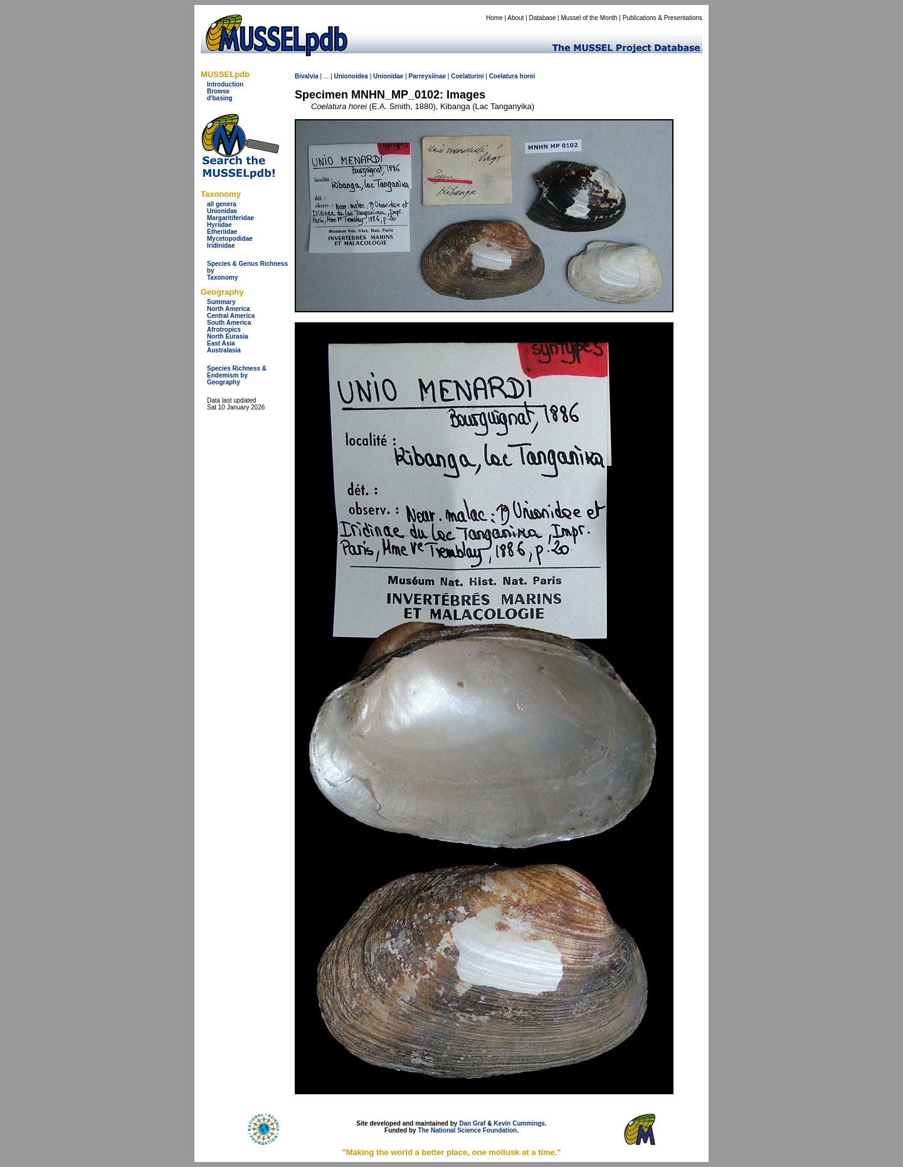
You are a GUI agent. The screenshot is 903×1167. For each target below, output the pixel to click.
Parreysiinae (427, 76)
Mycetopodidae (230, 238)
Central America (231, 315)
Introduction (225, 84)
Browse (218, 91)
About (515, 17)
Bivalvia (307, 76)
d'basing (220, 98)
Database (542, 17)
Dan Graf (472, 1123)
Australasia (224, 350)
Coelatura (503, 76)
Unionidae (222, 211)
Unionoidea (350, 76)
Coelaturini (467, 76)
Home (494, 17)
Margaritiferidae (230, 217)
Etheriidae (222, 231)
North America (228, 308)
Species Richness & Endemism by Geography (237, 375)
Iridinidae (221, 245)
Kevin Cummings (519, 1123)
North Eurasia (227, 336)
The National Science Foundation (467, 1130)
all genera (221, 204)
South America (229, 322)
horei (527, 76)
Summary (221, 301)
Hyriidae (219, 224)
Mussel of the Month (589, 17)
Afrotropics (224, 329)
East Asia (221, 343)
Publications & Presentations (662, 17)
